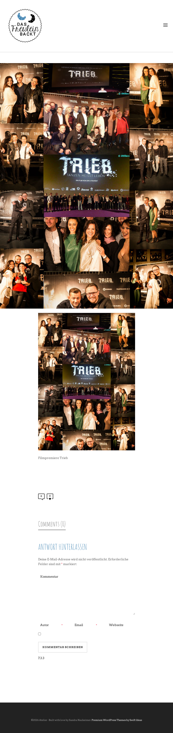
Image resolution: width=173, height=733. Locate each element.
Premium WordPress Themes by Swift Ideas (117, 720)
